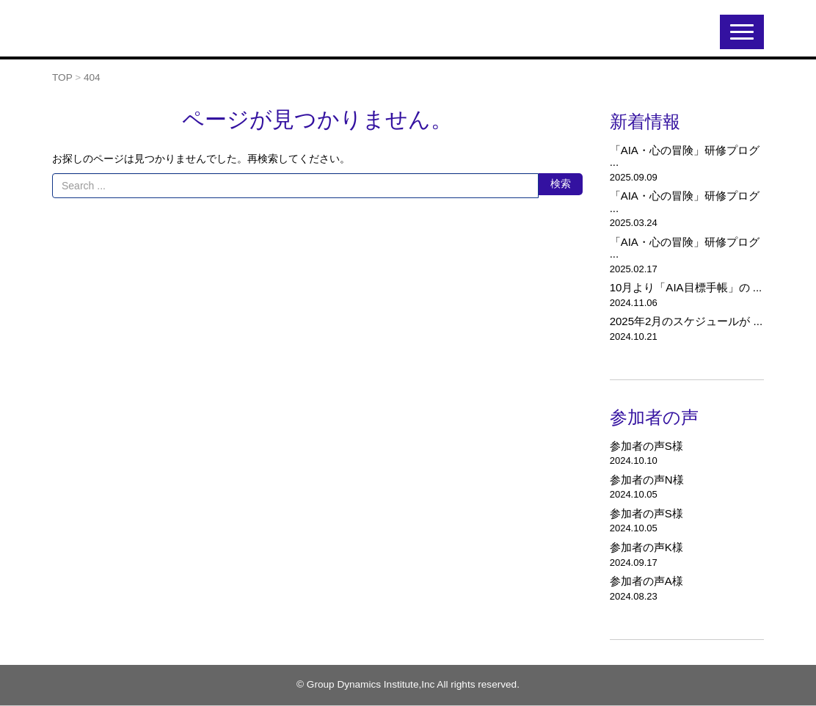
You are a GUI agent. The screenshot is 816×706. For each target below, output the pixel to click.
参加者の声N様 (647, 479)
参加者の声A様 (646, 581)
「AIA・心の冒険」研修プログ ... (684, 156)
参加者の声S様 (646, 446)
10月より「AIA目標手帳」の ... (686, 287)
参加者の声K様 (646, 547)
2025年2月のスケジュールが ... (686, 321)
